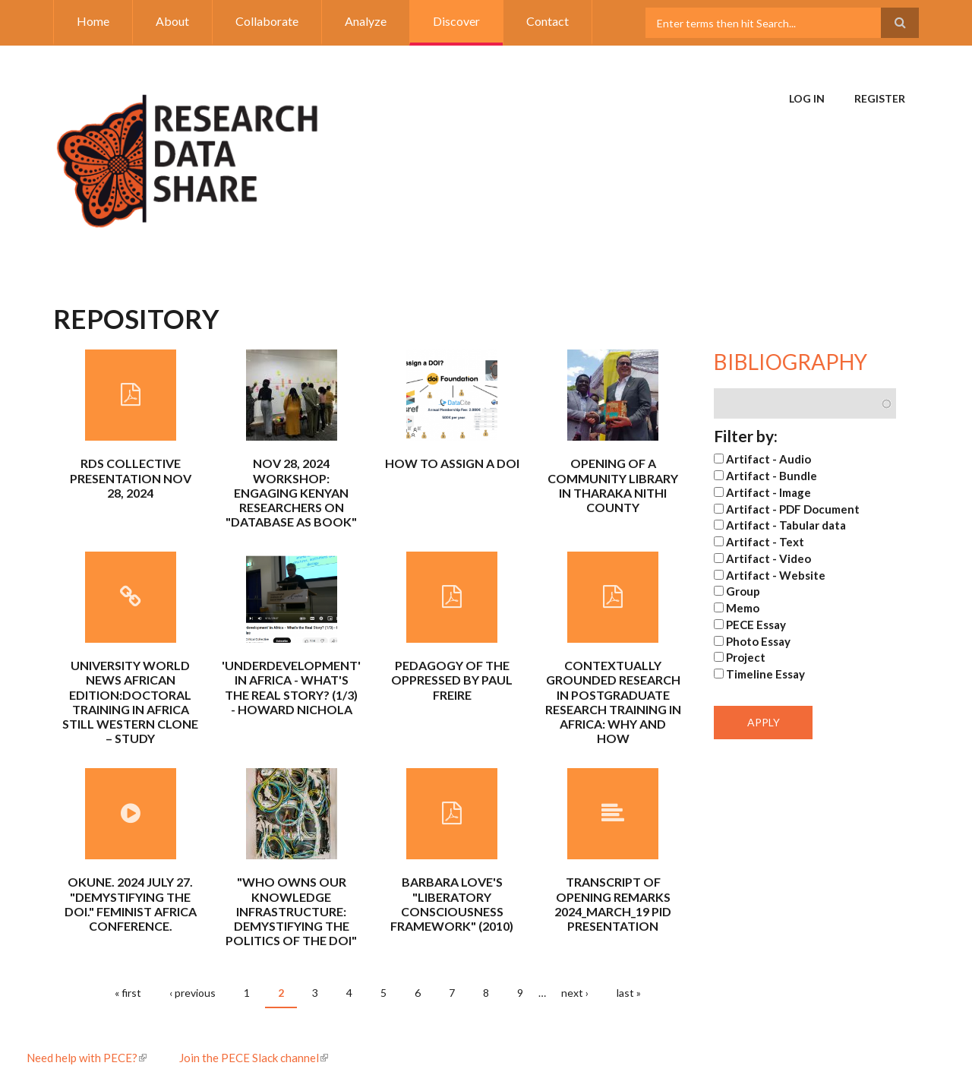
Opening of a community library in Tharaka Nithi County (613, 485)
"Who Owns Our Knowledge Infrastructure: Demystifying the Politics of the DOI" (291, 910)
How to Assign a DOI (452, 463)
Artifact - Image (768, 492)
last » (629, 992)
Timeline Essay (765, 674)
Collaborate (266, 21)
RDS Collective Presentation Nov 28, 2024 (130, 477)
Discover (456, 21)
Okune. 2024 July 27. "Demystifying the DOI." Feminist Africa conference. (131, 903)
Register (879, 98)
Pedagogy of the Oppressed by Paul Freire (452, 679)
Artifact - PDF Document (793, 509)
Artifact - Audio (768, 459)
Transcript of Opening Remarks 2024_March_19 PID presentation (612, 903)
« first (128, 992)
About (172, 21)
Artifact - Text (765, 542)
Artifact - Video (768, 558)
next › (575, 992)
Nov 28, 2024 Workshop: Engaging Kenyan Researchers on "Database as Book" (291, 492)
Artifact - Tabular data (786, 525)
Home (93, 21)
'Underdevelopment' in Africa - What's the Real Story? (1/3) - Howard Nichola (291, 687)
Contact (547, 21)
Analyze (366, 21)
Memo (742, 608)
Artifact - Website (775, 575)
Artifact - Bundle (771, 475)
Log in (807, 98)
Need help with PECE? (87, 1057)
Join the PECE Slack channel (253, 1057)
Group (743, 591)
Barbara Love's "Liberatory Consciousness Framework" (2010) (451, 903)
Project (745, 657)
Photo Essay (758, 641)
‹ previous (192, 992)
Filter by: (746, 435)
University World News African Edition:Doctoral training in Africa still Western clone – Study (130, 701)
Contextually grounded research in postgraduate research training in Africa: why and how (613, 701)
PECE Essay (756, 624)
